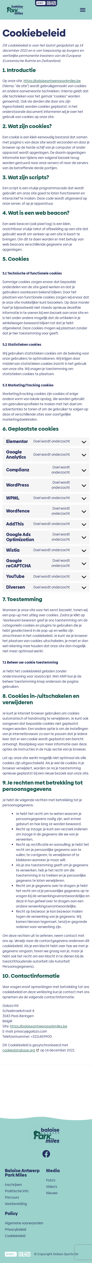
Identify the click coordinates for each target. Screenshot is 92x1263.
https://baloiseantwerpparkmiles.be (52, 80)
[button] (82, 9)
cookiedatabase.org (18, 1050)
